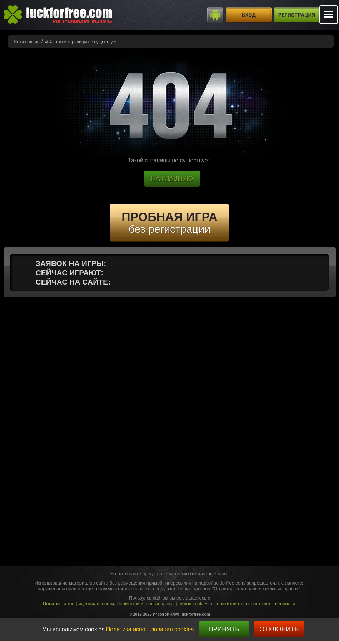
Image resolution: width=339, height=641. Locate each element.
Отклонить (279, 629)
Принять (223, 629)
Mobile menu (328, 14)
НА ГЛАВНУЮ (172, 178)
